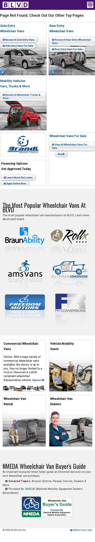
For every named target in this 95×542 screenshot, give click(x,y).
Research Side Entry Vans (18, 39)
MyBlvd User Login (81, 530)
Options (38, 380)
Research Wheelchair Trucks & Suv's (22, 96)
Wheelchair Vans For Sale (67, 136)
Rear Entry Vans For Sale (67, 49)
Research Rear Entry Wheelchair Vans (71, 41)
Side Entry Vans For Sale (18, 45)
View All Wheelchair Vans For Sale (69, 146)
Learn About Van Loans (18, 177)
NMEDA (30, 489)
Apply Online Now (15, 183)
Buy (61, 154)
